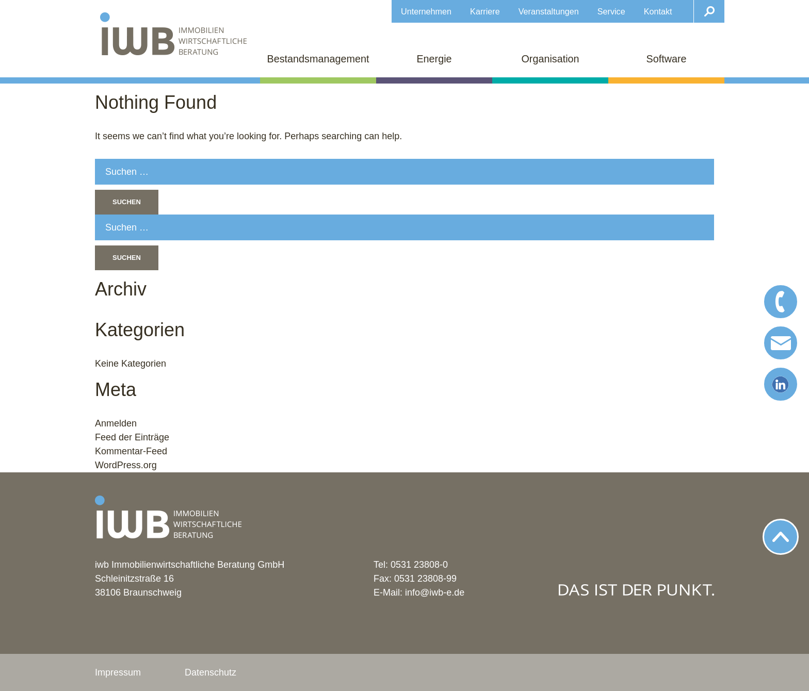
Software (666, 58)
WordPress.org (126, 465)
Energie (433, 58)
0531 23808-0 (419, 565)
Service (611, 11)
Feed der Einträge (132, 437)
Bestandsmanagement (318, 58)
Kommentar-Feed (131, 451)
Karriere (485, 11)
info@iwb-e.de (434, 592)
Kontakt (658, 11)
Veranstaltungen (549, 11)
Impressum (118, 672)
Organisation (550, 58)
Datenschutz (210, 672)
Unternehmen (426, 11)
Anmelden (116, 423)
